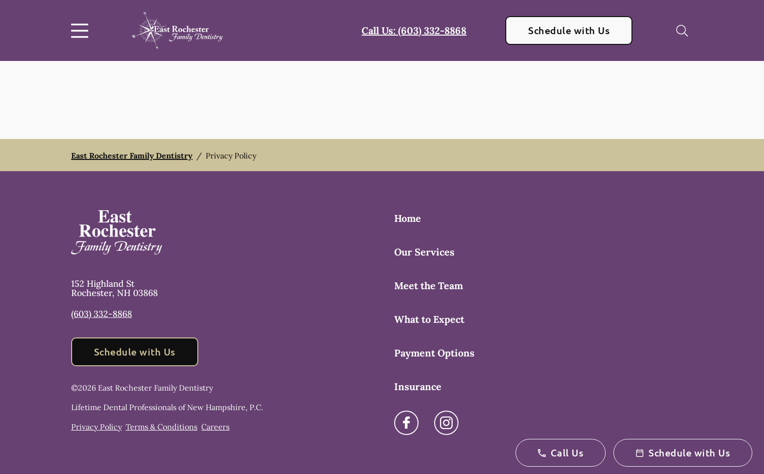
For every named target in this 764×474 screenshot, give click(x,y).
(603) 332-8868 (101, 313)
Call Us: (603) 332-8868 (414, 30)
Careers (215, 427)
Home (407, 218)
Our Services (424, 252)
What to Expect (429, 319)
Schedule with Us (569, 30)
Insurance (417, 386)
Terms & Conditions (161, 427)
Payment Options (434, 353)
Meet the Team (428, 285)
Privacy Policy (96, 427)
